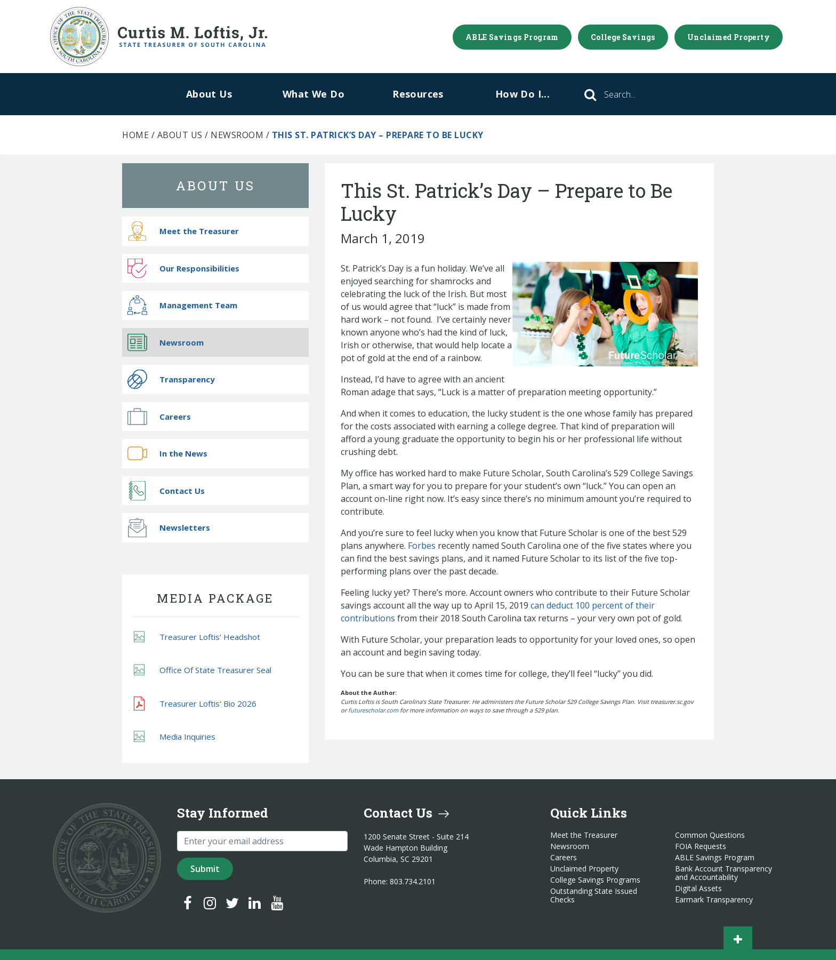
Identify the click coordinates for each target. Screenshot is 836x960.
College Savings (623, 37)
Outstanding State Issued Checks (593, 895)
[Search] (634, 94)
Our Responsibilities (183, 268)
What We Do (313, 93)
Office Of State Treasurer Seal (202, 670)
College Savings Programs (595, 880)
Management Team (182, 305)
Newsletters (168, 528)
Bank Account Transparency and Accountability (723, 873)
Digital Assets (698, 888)
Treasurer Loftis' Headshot (197, 636)
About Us (209, 93)
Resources (418, 93)
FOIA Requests (700, 846)
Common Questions (710, 835)
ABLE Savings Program (512, 37)
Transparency (171, 379)
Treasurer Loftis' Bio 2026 (195, 703)
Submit (205, 869)
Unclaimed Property (728, 37)
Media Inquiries (174, 736)
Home (135, 135)
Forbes (422, 545)
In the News (167, 453)
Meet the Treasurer (183, 231)
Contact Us (166, 490)
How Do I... (522, 93)
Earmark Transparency (714, 899)
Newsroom (237, 135)
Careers (159, 416)
